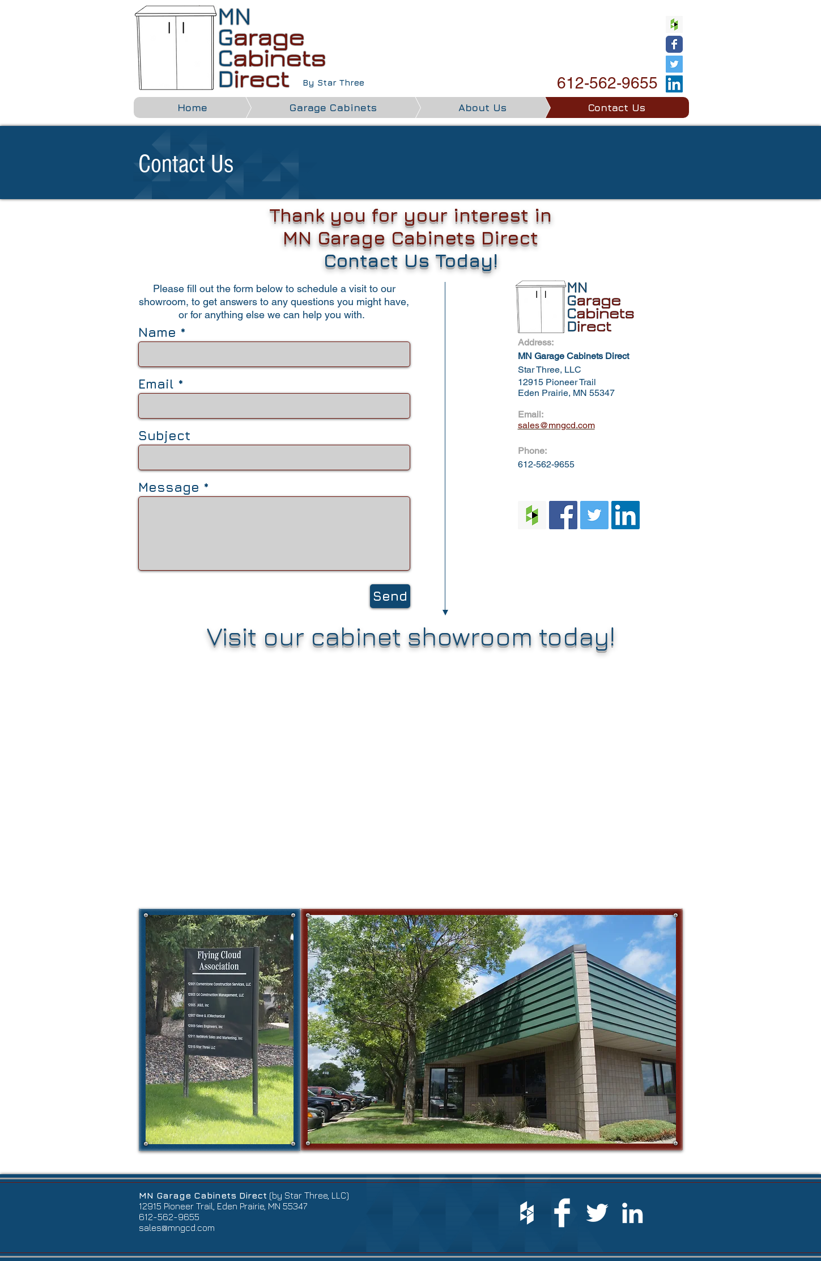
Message (168, 487)
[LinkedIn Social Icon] (674, 83)
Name (157, 332)
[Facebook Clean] (562, 1213)
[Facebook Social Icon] (563, 515)
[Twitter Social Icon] (674, 64)
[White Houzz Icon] (527, 1213)
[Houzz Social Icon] (674, 24)
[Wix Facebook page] (674, 44)
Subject (164, 435)
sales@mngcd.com (177, 1227)
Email (156, 383)
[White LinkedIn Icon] (632, 1213)
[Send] (390, 596)
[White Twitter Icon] (597, 1213)
